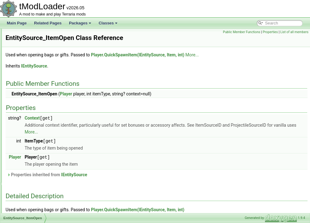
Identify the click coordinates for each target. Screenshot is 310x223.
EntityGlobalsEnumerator (41, 35)
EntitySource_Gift (34, 110)
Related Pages (48, 23)
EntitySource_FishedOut (40, 103)
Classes (108, 23)
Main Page (17, 23)
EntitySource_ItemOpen (40, 124)
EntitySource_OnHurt (37, 185)
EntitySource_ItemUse (38, 131)
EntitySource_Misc (35, 158)
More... (269, 63)
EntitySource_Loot (35, 151)
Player (143, 102)
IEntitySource (111, 74)
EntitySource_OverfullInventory (45, 199)
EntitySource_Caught (37, 69)
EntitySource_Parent (37, 205)
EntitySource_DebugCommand (45, 83)
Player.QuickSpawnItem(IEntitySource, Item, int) (214, 63)
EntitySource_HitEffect (38, 117)
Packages (80, 23)
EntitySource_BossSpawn (41, 49)
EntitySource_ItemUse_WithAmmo (49, 144)
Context (109, 126)
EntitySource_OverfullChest (43, 192)
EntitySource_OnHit (36, 178)
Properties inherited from (124, 182)
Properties (270, 32)
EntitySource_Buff (35, 56)
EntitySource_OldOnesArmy (43, 171)
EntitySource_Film (35, 96)
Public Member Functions (241, 32)
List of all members (294, 32)
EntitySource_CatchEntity (41, 62)
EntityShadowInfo (34, 42)
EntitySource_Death (36, 76)
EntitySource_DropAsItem (41, 90)
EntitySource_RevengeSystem (45, 212)
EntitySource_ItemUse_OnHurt (45, 137)
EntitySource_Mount (37, 165)
